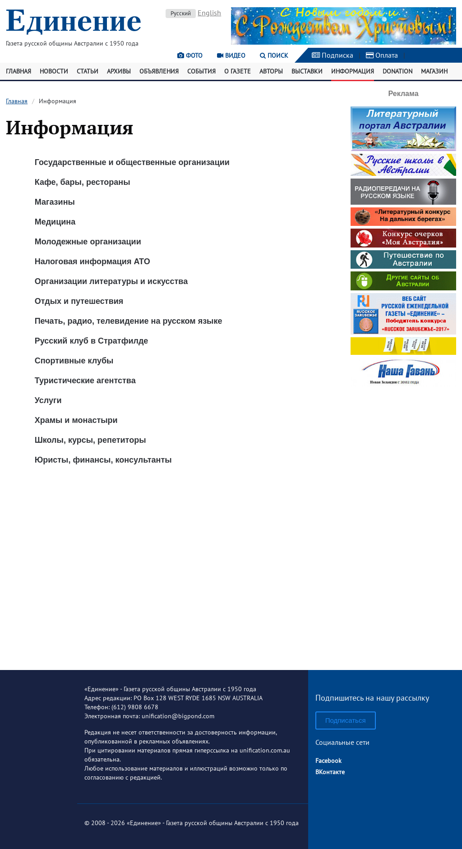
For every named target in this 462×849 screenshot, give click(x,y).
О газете (237, 71)
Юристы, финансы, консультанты (103, 459)
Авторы (271, 71)
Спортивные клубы (74, 360)
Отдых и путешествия (79, 301)
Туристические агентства (85, 380)
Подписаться (345, 720)
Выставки (307, 71)
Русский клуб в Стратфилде (91, 340)
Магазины (55, 202)
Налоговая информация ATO (92, 261)
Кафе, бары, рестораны (82, 182)
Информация (352, 71)
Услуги (48, 400)
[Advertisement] (406, 525)
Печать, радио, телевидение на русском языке (128, 321)
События (201, 71)
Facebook (328, 761)
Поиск (274, 55)
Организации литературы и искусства (111, 281)
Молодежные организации (88, 241)
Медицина (55, 221)
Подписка (332, 55)
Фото (190, 55)
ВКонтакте (330, 772)
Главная (18, 71)
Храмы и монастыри (76, 420)
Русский (181, 13)
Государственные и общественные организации (132, 162)
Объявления (159, 71)
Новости (54, 71)
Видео (231, 55)
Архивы (119, 71)
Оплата (382, 55)
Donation (397, 71)
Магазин (434, 71)
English (209, 12)
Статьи (87, 71)
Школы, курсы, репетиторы (90, 440)
